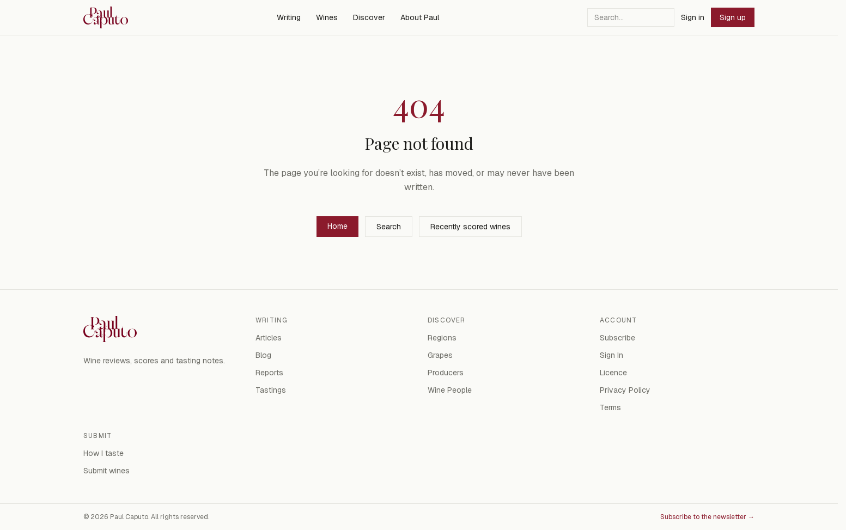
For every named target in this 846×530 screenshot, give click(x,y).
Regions (442, 338)
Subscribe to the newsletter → (707, 517)
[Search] (630, 17)
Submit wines (106, 471)
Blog (263, 355)
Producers (446, 372)
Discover (369, 17)
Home (337, 226)
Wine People (450, 390)
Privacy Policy (625, 390)
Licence (613, 372)
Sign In (611, 355)
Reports (269, 372)
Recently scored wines (470, 227)
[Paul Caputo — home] (105, 17)
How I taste (103, 453)
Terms (610, 407)
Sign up (733, 17)
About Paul (419, 17)
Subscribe (617, 338)
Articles (268, 338)
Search (388, 227)
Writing (289, 17)
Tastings (270, 390)
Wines (327, 17)
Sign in (692, 17)
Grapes (440, 355)
